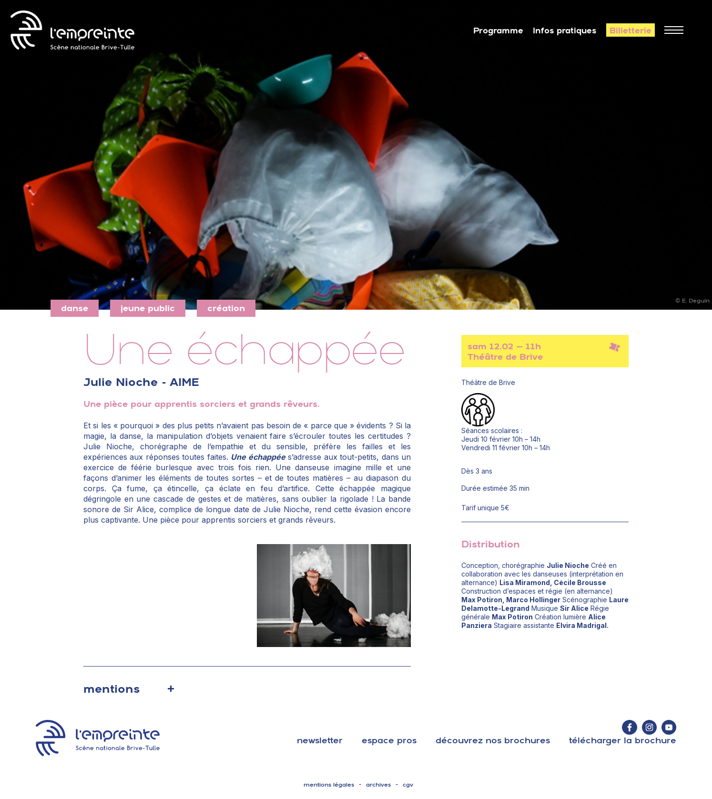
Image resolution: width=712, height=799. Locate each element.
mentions (111, 688)
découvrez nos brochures (493, 740)
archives (378, 785)
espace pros (389, 740)
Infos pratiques (565, 30)
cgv (408, 785)
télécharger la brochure (622, 740)
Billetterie (630, 30)
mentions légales (329, 785)
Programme (498, 30)
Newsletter (320, 740)
